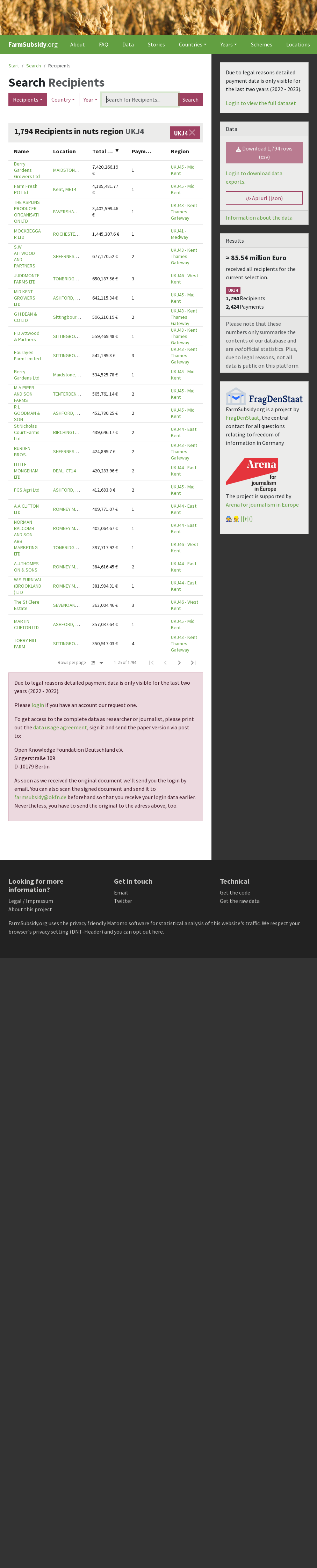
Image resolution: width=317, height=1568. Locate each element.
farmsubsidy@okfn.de (40, 797)
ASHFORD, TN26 (69, 624)
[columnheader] (28, 151)
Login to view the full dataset (261, 103)
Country (61, 99)
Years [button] (227, 44)
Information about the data (259, 217)
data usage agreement (60, 727)
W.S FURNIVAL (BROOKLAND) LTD (28, 585)
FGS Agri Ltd (26, 490)
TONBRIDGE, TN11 (71, 278)
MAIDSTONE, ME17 (72, 170)
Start (13, 65)
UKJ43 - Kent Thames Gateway (184, 211)
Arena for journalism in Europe (262, 504)
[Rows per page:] (97, 663)
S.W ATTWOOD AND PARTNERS (24, 256)
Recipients (25, 99)
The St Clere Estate (26, 605)
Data (128, 44)
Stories (156, 44)
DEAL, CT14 (64, 471)
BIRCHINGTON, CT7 (72, 432)
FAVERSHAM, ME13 (72, 211)
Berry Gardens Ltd (26, 374)
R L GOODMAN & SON (27, 413)
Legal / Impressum (30, 900)
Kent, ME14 (64, 189)
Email (121, 892)
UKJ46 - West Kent (184, 278)
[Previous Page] (165, 663)
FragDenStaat (242, 417)
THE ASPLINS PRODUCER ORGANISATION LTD (27, 211)
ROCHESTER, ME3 (71, 234)
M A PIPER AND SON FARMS (24, 393)
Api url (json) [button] (264, 197)
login (37, 704)
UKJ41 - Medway (179, 234)
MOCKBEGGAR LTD (27, 234)
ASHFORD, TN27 (69, 298)
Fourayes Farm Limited (27, 355)
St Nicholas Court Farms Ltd (26, 432)
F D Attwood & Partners (26, 336)
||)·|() (247, 518)
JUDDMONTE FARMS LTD (26, 278)
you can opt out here (138, 931)
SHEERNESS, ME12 (72, 256)
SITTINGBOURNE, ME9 (75, 336)
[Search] (140, 99)
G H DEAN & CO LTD (25, 317)
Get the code (235, 892)
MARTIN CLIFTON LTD (26, 624)
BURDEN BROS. (22, 451)
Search (190, 99)
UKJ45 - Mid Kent (183, 170)
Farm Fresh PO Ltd (25, 189)
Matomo (117, 923)
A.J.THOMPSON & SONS (26, 566)
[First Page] (151, 663)
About (77, 44)
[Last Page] (193, 663)
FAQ (103, 44)
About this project (30, 909)
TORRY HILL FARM (25, 643)
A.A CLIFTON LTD (26, 509)
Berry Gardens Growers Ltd (27, 170)
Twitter (123, 900)
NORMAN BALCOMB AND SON (24, 528)
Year (88, 99)
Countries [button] (190, 44)
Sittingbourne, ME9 (73, 317)
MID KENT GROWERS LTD (24, 297)
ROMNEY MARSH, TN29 (76, 509)
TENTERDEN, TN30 (71, 394)
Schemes (261, 44)
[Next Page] (179, 663)
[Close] (192, 132)
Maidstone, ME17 (70, 374)
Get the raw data (240, 900)
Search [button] (33, 65)
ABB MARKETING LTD (26, 547)
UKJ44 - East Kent (183, 432)
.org (33, 44)
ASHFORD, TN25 (69, 413)
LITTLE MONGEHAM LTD (26, 470)
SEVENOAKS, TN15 (72, 605)
